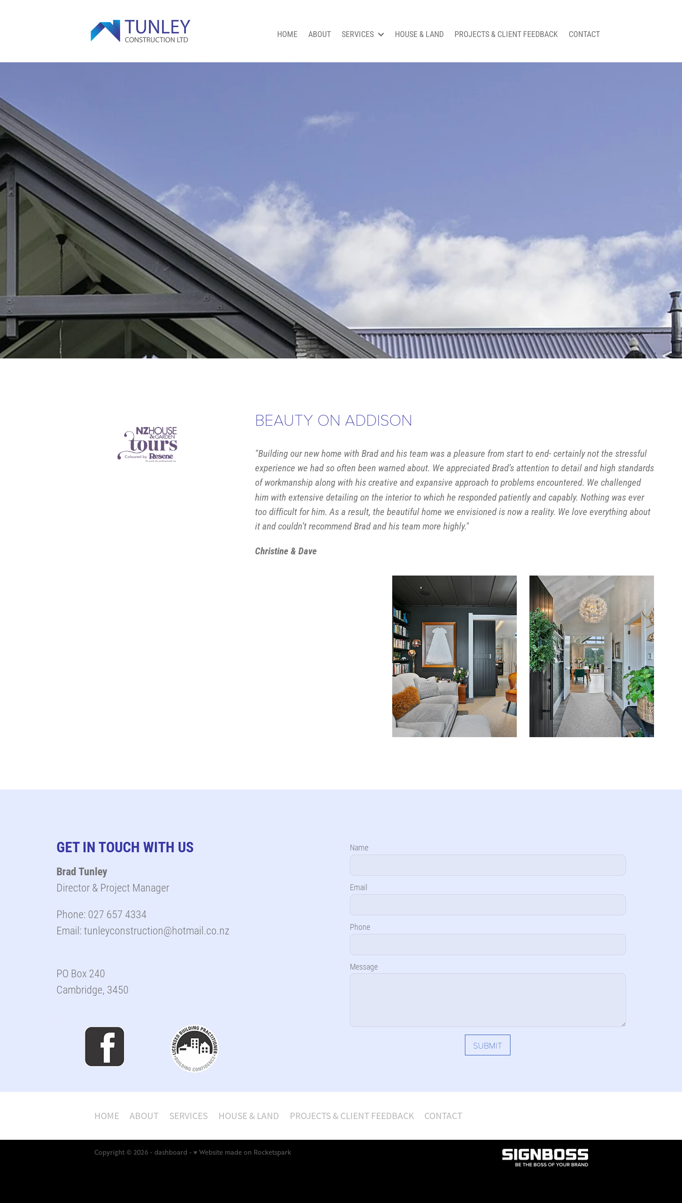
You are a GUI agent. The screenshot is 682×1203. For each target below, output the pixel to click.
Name (359, 848)
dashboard (170, 1152)
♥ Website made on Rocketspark (242, 1152)
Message (364, 967)
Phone (360, 927)
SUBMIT (487, 1045)
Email (358, 887)
